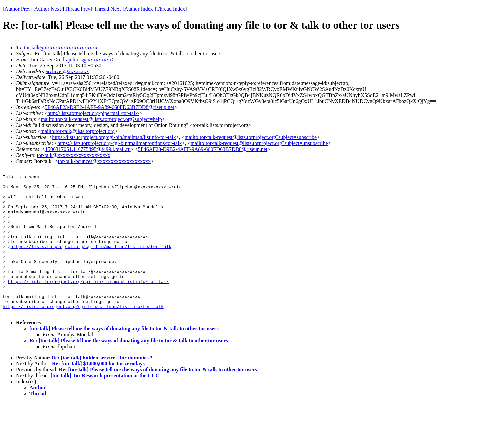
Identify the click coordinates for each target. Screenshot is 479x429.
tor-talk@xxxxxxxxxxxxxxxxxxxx (61, 47)
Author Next (47, 9)
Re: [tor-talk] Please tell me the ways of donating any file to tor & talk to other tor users (128, 367)
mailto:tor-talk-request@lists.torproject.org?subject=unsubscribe (259, 143)
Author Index (138, 9)
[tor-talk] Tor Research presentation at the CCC (105, 402)
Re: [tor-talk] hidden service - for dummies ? (101, 384)
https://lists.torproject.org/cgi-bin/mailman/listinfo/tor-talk (114, 137)
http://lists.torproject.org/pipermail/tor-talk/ (93, 113)
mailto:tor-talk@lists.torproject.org (77, 131)
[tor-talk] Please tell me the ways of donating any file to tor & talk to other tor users (124, 355)
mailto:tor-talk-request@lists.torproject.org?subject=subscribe (251, 137)
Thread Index (171, 9)
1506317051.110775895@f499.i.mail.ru (88, 149)
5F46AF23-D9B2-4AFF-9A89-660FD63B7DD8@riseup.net (109, 107)
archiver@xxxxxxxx (67, 71)
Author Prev (17, 9)
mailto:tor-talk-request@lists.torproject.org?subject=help (101, 119)
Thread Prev (78, 9)
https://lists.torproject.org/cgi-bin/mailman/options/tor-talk (119, 143)
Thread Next (107, 9)
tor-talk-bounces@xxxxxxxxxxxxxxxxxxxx (104, 161)
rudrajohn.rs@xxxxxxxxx (84, 59)
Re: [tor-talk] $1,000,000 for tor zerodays (98, 390)
